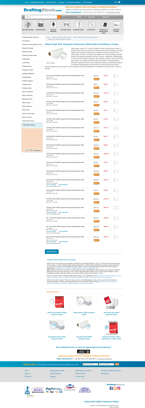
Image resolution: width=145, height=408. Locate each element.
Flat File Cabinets (27, 91)
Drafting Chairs (27, 66)
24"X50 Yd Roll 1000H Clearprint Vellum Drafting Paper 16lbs (65, 127)
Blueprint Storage (27, 48)
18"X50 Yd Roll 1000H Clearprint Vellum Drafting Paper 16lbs (65, 93)
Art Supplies (26, 41)
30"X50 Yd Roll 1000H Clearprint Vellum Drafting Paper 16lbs (65, 153)
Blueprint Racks (78, 29)
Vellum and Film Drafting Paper (61, 37)
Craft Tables (26, 62)
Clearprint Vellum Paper (29, 55)
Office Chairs (26, 102)
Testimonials (105, 373)
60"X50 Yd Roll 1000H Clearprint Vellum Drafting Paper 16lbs (65, 237)
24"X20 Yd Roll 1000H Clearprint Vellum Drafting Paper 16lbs (65, 119)
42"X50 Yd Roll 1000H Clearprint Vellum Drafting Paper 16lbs (65, 207)
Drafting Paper (41, 29)
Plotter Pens (26, 110)
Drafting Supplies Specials (30, 37)
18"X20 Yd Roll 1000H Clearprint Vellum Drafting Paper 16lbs (65, 84)
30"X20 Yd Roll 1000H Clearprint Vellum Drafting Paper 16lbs (65, 145)
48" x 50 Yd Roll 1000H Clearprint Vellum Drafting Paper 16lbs (65, 226)
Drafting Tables (66, 29)
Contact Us (106, 17)
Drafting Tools (26, 84)
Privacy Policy (80, 376)
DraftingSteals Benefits (37, 2)
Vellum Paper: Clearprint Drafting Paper (85, 37)
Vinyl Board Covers (28, 121)
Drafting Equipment (28, 73)
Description (52, 252)
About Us (92, 17)
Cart (117, 2)
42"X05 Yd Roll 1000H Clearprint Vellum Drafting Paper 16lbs (65, 190)
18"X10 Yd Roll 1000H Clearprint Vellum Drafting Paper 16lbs (65, 75)
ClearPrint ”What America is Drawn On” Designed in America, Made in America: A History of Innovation (82, 282)
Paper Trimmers (27, 106)
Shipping (61, 2)
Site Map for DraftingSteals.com (111, 370)
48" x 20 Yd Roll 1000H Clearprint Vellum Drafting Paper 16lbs (65, 218)
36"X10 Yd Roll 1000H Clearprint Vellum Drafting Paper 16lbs (65, 162)
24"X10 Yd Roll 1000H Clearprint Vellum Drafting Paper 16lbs (65, 110)
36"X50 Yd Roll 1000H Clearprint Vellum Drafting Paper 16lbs (65, 180)
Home (26, 2)
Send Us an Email (113, 12)
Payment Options (51, 2)
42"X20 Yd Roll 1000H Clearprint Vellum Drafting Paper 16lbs (65, 199)
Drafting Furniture (27, 70)
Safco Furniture (27, 117)
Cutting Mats (91, 29)
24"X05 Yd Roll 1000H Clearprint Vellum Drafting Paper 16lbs (65, 101)
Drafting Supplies (28, 29)
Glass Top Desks (27, 95)
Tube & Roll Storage (28, 113)
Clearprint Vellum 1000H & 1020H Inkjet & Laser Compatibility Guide (76, 268)
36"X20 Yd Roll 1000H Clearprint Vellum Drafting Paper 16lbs (65, 171)
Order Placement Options (73, 2)
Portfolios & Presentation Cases (103, 31)
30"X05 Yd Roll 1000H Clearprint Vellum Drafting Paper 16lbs (65, 136)
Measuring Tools (27, 99)
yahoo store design (114, 407)
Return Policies (87, 2)
